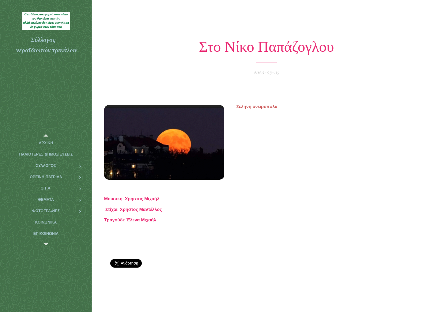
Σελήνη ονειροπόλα (256, 106)
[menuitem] (46, 143)
